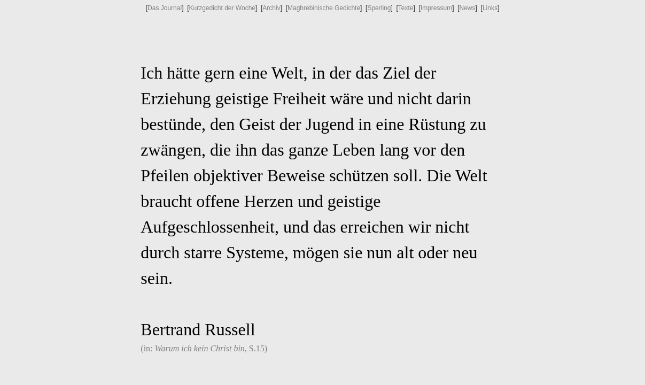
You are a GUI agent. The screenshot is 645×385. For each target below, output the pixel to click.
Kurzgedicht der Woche (222, 8)
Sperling (379, 8)
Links (490, 8)
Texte (406, 8)
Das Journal (164, 8)
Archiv (271, 8)
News (468, 8)
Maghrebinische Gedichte (323, 8)
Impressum (436, 8)
